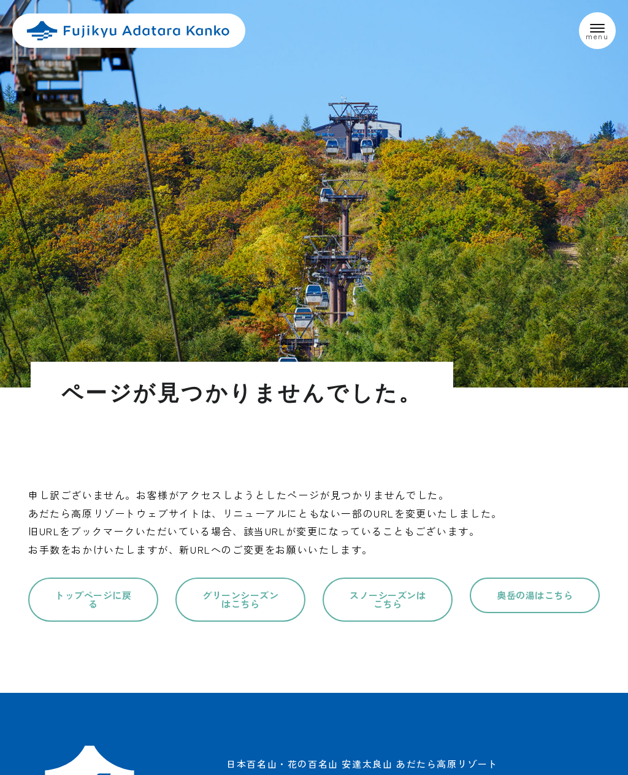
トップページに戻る (93, 599)
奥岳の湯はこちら (535, 595)
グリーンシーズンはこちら (240, 599)
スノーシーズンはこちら (388, 599)
